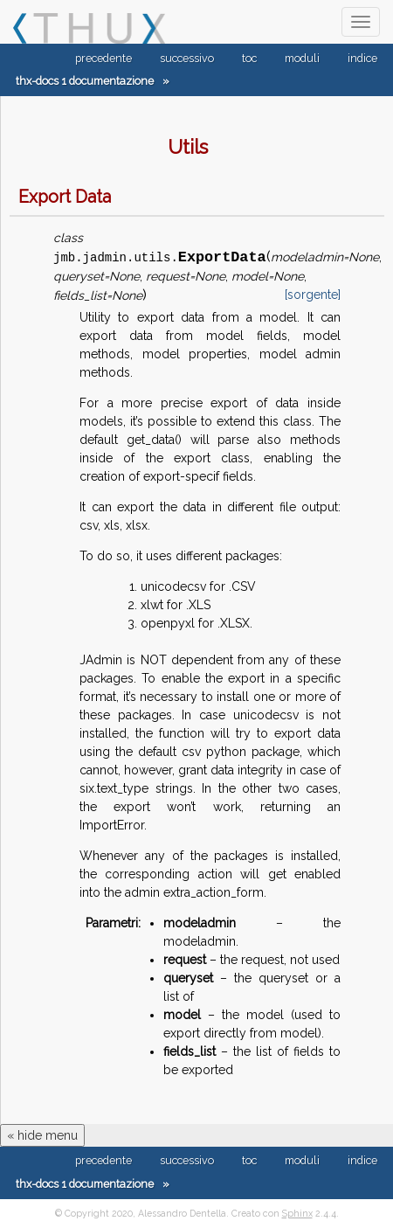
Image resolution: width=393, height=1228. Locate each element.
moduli (302, 58)
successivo (187, 58)
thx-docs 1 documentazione (85, 80)
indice (362, 58)
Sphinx (297, 1213)
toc (249, 58)
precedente (103, 58)
